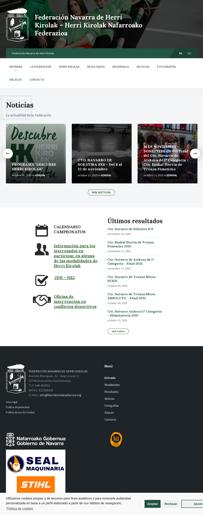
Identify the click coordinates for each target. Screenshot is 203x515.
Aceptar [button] (135, 503)
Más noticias (101, 192)
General (40, 175)
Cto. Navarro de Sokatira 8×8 (130, 229)
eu (189, 53)
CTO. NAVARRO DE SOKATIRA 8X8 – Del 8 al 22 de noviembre (100, 164)
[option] (36, 153)
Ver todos (118, 331)
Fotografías (166, 67)
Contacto (36, 79)
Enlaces (16, 79)
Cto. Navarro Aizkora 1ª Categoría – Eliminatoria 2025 (134, 313)
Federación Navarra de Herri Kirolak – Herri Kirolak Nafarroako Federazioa (88, 25)
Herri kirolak (69, 68)
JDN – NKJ (64, 277)
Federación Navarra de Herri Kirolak (33, 53)
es (180, 53)
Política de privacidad (17, 407)
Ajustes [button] (180, 503)
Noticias (143, 67)
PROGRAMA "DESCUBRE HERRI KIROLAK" (34, 166)
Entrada (16, 67)
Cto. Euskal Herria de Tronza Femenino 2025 (130, 244)
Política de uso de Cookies (20, 412)
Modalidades (112, 385)
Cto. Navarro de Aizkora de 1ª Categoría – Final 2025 (130, 261)
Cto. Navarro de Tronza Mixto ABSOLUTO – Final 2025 (131, 296)
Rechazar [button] (153, 503)
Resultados (96, 67)
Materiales (120, 68)
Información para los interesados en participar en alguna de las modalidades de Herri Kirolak (76, 255)
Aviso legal (11, 402)
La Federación (40, 68)
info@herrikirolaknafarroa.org (60, 395)
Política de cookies (38, 508)
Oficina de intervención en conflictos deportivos (75, 301)
